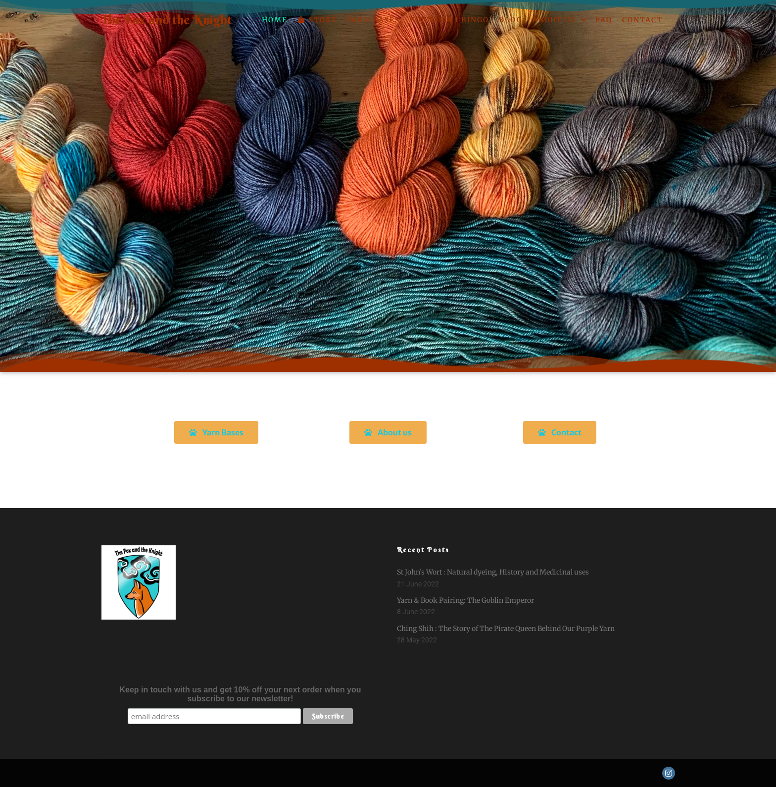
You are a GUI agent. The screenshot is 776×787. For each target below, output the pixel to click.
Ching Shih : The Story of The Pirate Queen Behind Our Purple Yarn (506, 628)
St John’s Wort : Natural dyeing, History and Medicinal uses (493, 572)
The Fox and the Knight (150, 20)
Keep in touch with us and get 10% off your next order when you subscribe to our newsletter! (240, 694)
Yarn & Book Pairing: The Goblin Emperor (465, 600)
